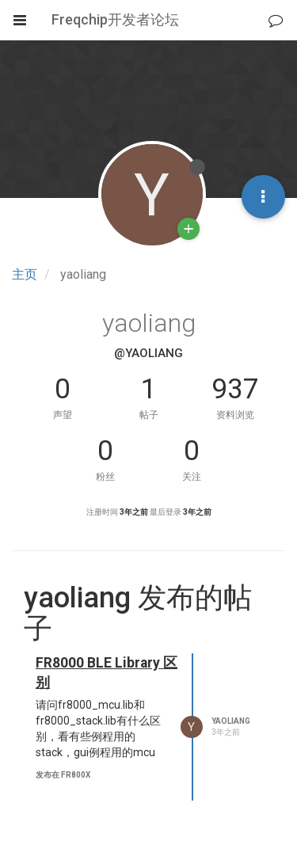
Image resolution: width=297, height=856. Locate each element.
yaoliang (230, 721)
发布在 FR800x (63, 774)
